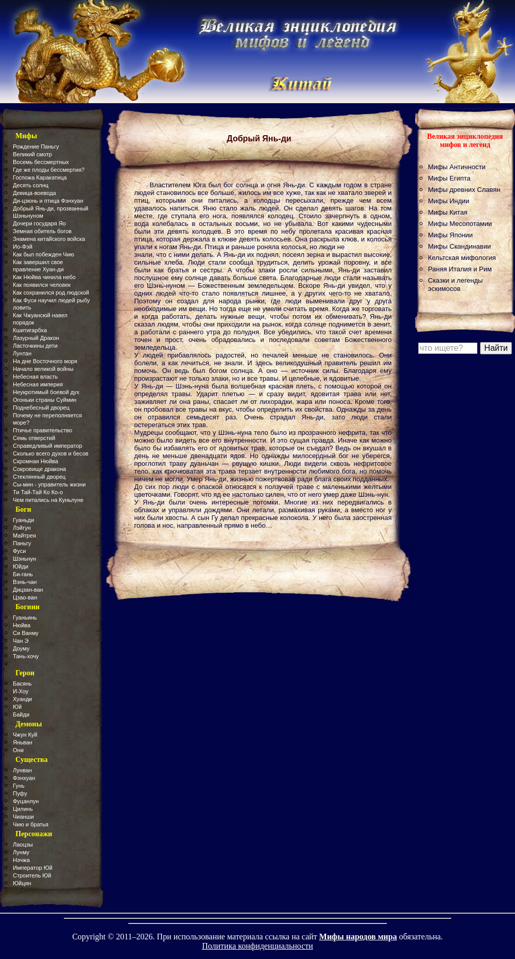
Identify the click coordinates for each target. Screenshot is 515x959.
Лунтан (22, 353)
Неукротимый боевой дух (46, 392)
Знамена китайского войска (49, 239)
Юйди (20, 566)
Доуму (21, 648)
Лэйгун (22, 528)
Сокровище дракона (39, 469)
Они (18, 750)
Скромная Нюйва (35, 461)
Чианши (23, 817)
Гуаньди (23, 520)
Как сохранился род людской (51, 292)
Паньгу (22, 543)
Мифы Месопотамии (460, 223)
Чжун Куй (25, 735)
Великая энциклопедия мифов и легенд (465, 141)
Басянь (22, 683)
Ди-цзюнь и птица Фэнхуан (48, 201)
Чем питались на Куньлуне (48, 500)
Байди (21, 714)
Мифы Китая (448, 212)
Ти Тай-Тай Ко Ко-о (38, 492)
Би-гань (23, 574)
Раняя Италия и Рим (460, 269)
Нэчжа (21, 860)
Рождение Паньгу (36, 146)
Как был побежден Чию (43, 254)
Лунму (21, 852)
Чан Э (21, 641)
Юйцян (22, 883)
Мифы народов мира (358, 936)
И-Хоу (20, 691)
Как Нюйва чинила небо (44, 277)
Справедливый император (47, 446)
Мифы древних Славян (464, 189)
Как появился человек (42, 285)
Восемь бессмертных (41, 162)
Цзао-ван (25, 597)
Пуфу (20, 793)
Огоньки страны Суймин (44, 400)
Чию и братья (30, 824)
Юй (17, 707)
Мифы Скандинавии (459, 246)
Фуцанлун (26, 801)
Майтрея (24, 535)
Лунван (22, 770)
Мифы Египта (449, 178)
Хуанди (22, 699)
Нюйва (21, 625)
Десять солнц (30, 185)
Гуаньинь (25, 617)
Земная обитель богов (42, 231)
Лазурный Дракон (36, 338)
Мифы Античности (457, 167)
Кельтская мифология (462, 258)
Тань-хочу (26, 656)
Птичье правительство (42, 430)
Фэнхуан (24, 778)
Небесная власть (35, 376)
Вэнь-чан (25, 582)
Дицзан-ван (28, 590)
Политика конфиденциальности (257, 945)
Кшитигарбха (30, 330)
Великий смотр (32, 154)
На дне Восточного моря (45, 361)
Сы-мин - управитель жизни (49, 484)
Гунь (19, 786)
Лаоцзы (23, 844)
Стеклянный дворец (39, 477)
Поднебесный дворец (41, 407)
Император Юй (33, 868)
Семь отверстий (34, 438)
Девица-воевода (34, 193)
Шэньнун (24, 559)
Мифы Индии (448, 201)
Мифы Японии (450, 235)
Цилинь (23, 809)
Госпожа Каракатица (40, 177)
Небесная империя (38, 384)
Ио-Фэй (22, 246)
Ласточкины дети (35, 346)
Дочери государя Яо (39, 223)
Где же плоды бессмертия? (48, 170)
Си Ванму (26, 633)
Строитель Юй (32, 875)
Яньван (22, 742)
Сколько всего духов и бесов (51, 453)
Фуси (19, 551)
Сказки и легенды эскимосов (455, 284)
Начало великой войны (43, 369)
